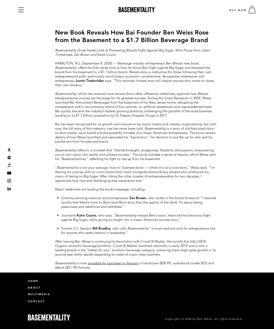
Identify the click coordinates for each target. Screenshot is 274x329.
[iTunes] (9, 165)
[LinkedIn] (9, 188)
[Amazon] (9, 149)
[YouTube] (9, 173)
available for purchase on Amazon (113, 263)
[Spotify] (9, 157)
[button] (21, 10)
